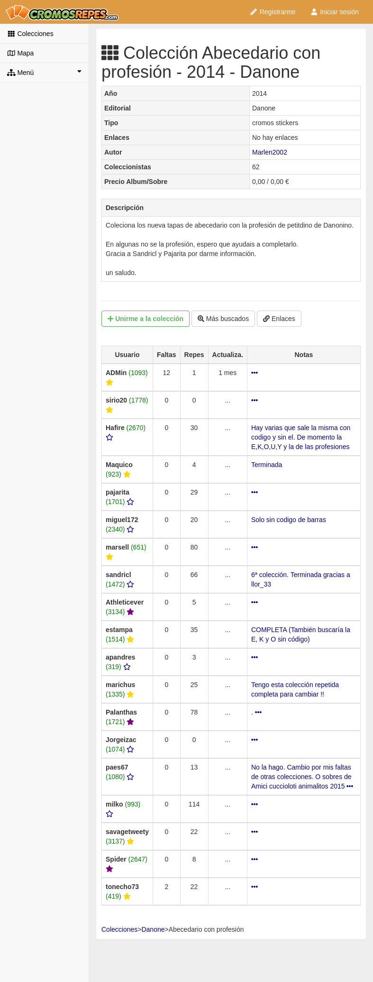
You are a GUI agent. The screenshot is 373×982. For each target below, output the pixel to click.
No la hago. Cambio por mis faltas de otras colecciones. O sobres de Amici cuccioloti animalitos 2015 (302, 776)
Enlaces (279, 318)
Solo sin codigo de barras (288, 519)
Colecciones (30, 33)
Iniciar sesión (334, 12)
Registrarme (272, 12)
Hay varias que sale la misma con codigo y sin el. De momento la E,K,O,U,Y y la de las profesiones (300, 437)
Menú (44, 72)
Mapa (20, 53)
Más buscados (223, 318)
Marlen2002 (269, 152)
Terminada (266, 464)
